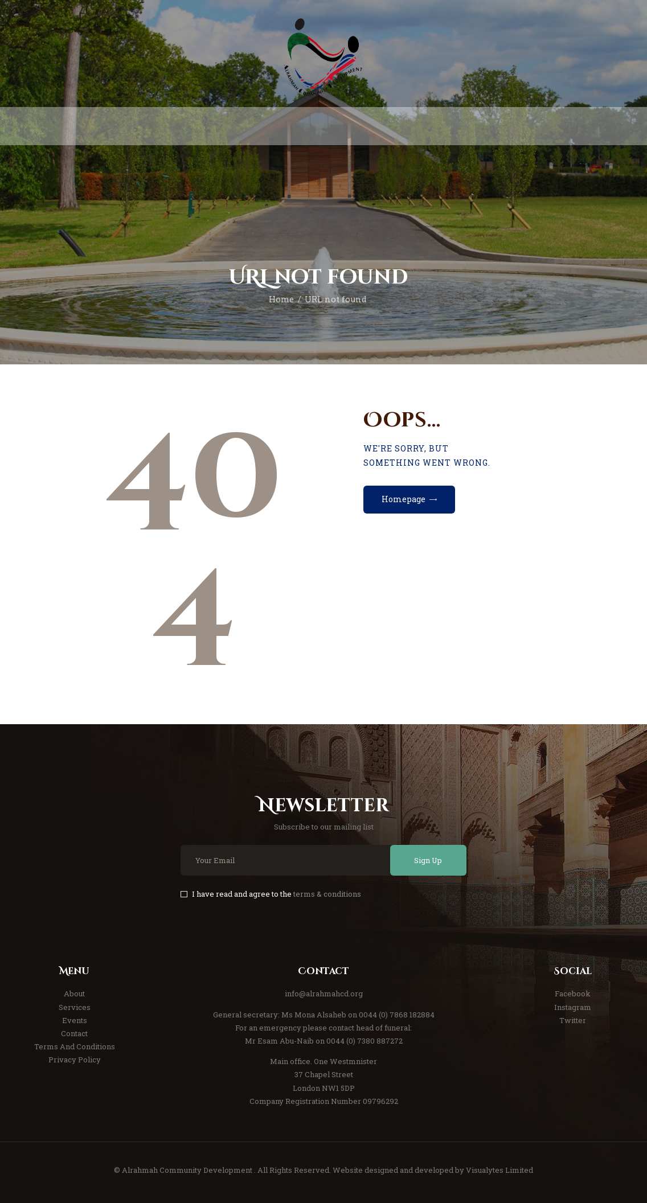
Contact (74, 1033)
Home (281, 299)
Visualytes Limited (499, 1170)
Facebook (573, 993)
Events (74, 1020)
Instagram (572, 1007)
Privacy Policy (74, 1059)
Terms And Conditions (74, 1046)
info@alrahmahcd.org (324, 993)
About (74, 993)
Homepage (403, 499)
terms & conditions (327, 894)
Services (75, 1007)
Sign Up (428, 860)
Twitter (572, 1020)
